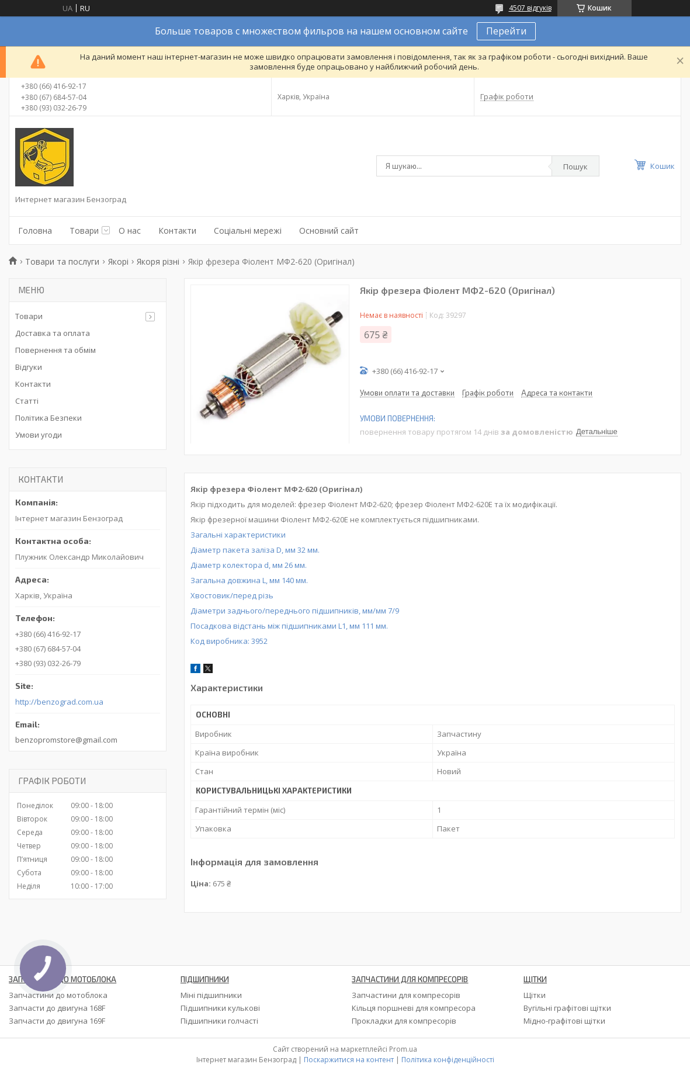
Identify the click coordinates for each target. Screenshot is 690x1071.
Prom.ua (403, 1049)
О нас (130, 230)
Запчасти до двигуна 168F (57, 1008)
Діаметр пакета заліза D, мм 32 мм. (255, 550)
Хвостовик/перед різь (231, 595)
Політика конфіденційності (447, 1060)
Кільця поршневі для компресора (414, 1008)
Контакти (177, 230)
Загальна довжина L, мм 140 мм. (249, 580)
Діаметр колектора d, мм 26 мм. (248, 565)
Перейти (506, 31)
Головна (35, 230)
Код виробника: (229, 641)
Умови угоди (38, 434)
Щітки (534, 995)
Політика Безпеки (48, 418)
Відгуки (28, 367)
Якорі (118, 261)
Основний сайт (329, 230)
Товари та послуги (62, 261)
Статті (27, 401)
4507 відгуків (530, 8)
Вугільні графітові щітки (567, 1008)
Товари (84, 230)
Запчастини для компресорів (406, 995)
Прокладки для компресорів (404, 1020)
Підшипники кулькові (220, 1008)
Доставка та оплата (52, 333)
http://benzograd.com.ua (59, 702)
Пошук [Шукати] (575, 166)
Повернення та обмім (55, 350)
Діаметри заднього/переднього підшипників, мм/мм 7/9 (294, 610)
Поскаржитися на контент (349, 1060)
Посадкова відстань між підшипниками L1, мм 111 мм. (289, 626)
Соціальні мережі (248, 230)
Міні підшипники (211, 995)
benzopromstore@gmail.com (66, 739)
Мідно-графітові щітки (564, 1020)
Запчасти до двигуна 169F (57, 1020)
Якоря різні (158, 261)
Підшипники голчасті (219, 1020)
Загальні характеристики (238, 534)
